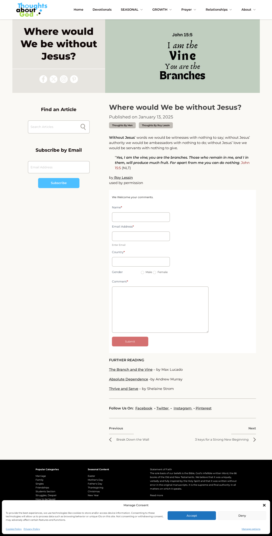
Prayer (188, 9)
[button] (264, 505)
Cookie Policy (14, 528)
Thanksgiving (95, 487)
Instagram (183, 408)
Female (160, 272)
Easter (91, 475)
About (248, 9)
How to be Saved (45, 499)
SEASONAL (132, 9)
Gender (117, 272)
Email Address (123, 226)
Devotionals (102, 9)
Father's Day (95, 483)
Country (118, 252)
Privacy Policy (32, 528)
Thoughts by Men (122, 125)
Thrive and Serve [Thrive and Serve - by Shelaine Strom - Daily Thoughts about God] (123, 389)
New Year (93, 495)
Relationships (219, 9)
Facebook (143, 408)
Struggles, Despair (46, 495)
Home (78, 9)
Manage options (251, 528)
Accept (192, 515)
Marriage (41, 475)
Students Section (45, 491)
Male (146, 272)
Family (39, 479)
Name (117, 207)
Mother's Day (95, 479)
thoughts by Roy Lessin (156, 125)
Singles (40, 483)
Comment (120, 281)
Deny (242, 515)
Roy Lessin (123, 178)
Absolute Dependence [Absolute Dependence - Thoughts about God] (128, 379)
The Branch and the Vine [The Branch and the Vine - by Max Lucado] (131, 369)
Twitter (163, 408)
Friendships (42, 487)
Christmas (94, 491)
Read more (156, 495)
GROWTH (162, 9)
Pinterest (203, 408)
